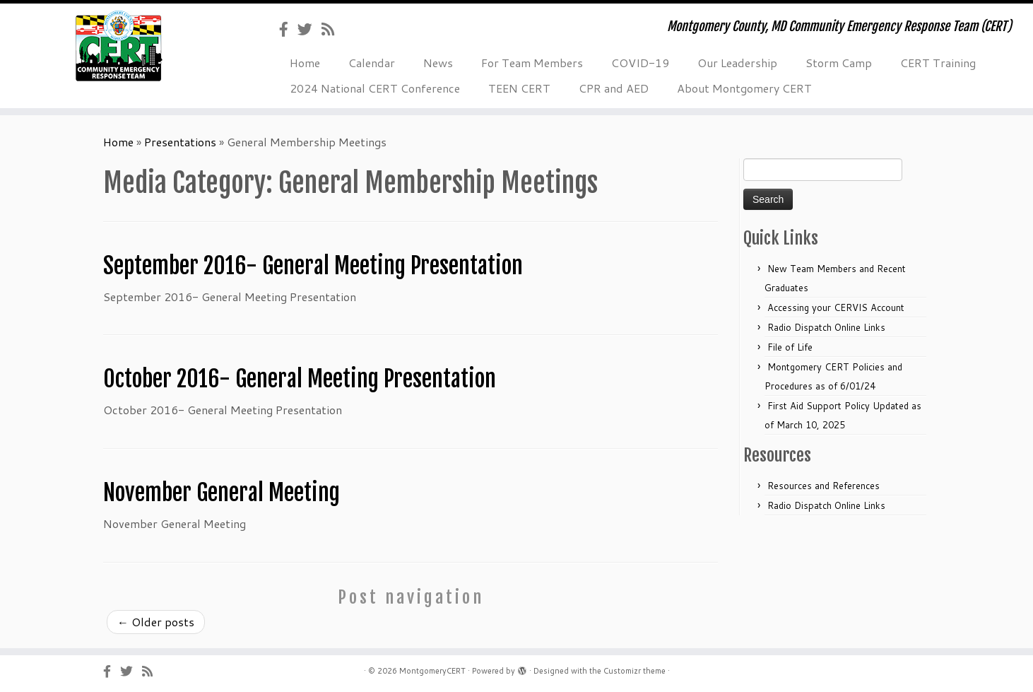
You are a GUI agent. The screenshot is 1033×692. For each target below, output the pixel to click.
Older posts (155, 622)
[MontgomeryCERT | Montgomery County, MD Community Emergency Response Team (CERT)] (119, 46)
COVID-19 (640, 62)
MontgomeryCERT (432, 670)
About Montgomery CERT (744, 88)
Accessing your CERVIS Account (835, 307)
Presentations (180, 142)
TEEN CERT (519, 88)
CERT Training (938, 62)
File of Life (790, 347)
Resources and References (823, 485)
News (438, 62)
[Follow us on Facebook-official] (288, 29)
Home (305, 62)
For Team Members (532, 62)
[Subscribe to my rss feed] (332, 29)
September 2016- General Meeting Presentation (313, 266)
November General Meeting (221, 493)
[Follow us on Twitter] (309, 29)
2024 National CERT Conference (375, 88)
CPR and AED (614, 88)
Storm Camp (838, 62)
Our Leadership (737, 62)
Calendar (371, 62)
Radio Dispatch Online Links (826, 327)
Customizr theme (634, 670)
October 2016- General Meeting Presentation (299, 379)
